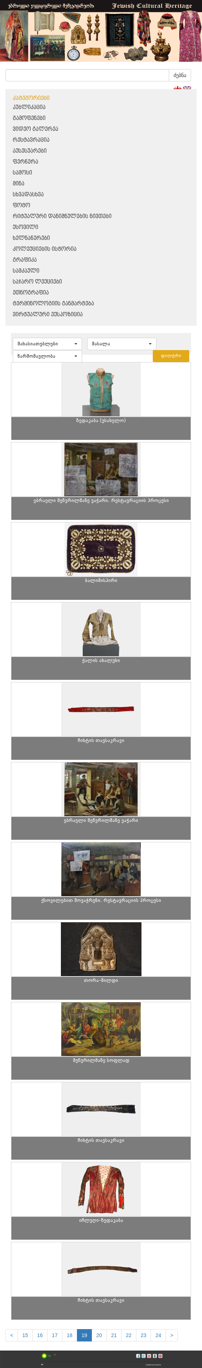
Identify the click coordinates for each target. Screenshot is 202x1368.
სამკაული (26, 271)
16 (40, 1335)
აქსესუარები (30, 151)
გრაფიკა (25, 260)
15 (25, 1335)
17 (55, 1335)
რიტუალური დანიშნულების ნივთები (62, 216)
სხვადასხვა (28, 195)
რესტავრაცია (31, 140)
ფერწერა (25, 162)
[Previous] (11, 1335)
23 (144, 1335)
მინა (18, 184)
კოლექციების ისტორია (45, 249)
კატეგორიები (31, 98)
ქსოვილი (25, 227)
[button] (47, 344)
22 (129, 1335)
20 (99, 1335)
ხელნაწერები (31, 238)
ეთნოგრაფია (31, 293)
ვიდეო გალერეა (35, 129)
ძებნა (180, 75)
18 (70, 1335)
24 (158, 1335)
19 (85, 1335)
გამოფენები (29, 118)
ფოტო (21, 205)
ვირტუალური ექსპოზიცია (48, 315)
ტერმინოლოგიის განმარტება (53, 304)
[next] (172, 1335)
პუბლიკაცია (29, 107)
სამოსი (22, 173)
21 (114, 1335)
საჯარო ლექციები (37, 282)
